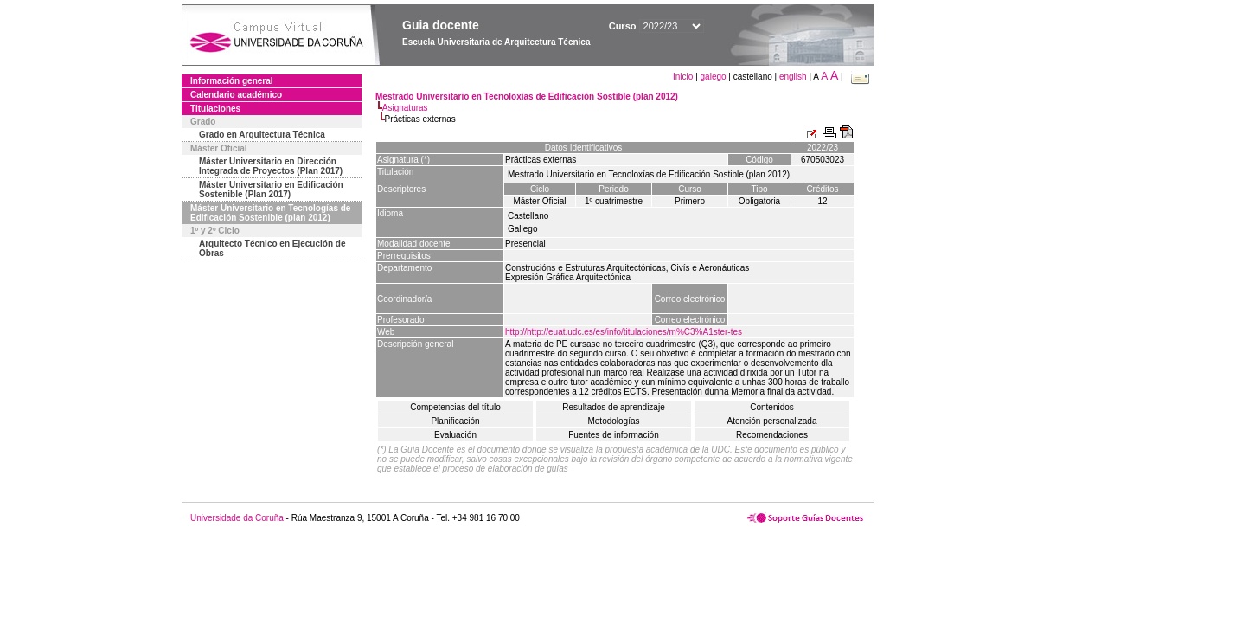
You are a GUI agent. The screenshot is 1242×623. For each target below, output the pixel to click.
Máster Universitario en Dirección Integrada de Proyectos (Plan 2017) (271, 166)
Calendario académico (236, 95)
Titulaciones (215, 108)
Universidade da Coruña (237, 518)
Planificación (455, 421)
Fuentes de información (613, 435)
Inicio (684, 76)
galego (714, 76)
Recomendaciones (772, 435)
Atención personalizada (772, 421)
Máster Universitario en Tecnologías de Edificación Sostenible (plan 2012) (270, 212)
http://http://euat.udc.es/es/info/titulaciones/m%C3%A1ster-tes (623, 332)
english (793, 76)
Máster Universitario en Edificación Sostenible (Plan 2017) (271, 189)
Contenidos (772, 407)
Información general (231, 81)
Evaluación (455, 435)
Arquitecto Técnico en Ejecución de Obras (272, 248)
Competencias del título (455, 407)
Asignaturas (405, 107)
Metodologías (613, 421)
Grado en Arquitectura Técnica (262, 134)
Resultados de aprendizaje (613, 407)
